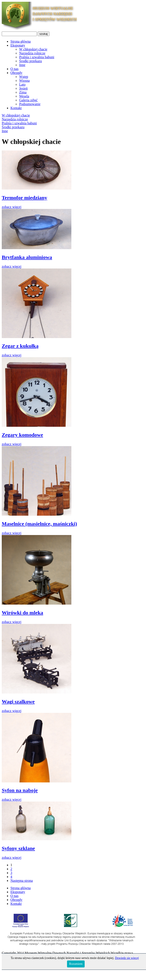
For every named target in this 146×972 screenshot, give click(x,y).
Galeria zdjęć (28, 100)
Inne (22, 65)
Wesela (24, 96)
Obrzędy (16, 73)
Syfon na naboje (20, 790)
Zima (23, 92)
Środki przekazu (30, 61)
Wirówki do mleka (22, 612)
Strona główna (20, 41)
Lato (22, 84)
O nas (14, 69)
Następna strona (21, 880)
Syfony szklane (18, 848)
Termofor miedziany (24, 197)
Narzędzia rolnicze (32, 53)
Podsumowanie (29, 104)
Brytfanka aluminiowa (27, 257)
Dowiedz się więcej (127, 958)
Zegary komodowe (22, 435)
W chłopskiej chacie (33, 49)
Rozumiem (75, 963)
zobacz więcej (11, 207)
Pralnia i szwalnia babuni (36, 57)
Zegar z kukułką (20, 346)
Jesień (23, 88)
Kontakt (16, 108)
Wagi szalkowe (18, 701)
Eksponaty (17, 45)
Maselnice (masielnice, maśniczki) (39, 524)
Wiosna (24, 80)
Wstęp (23, 76)
